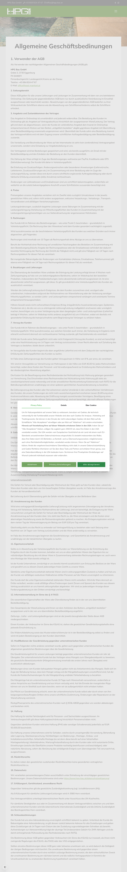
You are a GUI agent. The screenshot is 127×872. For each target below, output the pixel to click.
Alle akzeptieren (91, 464)
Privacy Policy (36, 405)
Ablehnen (32, 464)
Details (64, 405)
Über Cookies (91, 405)
